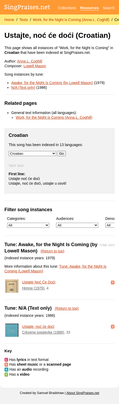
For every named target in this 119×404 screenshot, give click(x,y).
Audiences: (77, 222)
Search (109, 8)
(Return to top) (52, 251)
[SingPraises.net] (27, 8)
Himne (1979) (33, 288)
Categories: (28, 222)
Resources (89, 8)
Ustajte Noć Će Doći (38, 282)
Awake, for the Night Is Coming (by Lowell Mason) (52, 83)
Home (9, 20)
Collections (67, 8)
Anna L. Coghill (29, 61)
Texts (23, 20)
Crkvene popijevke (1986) (43, 332)
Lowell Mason (34, 66)
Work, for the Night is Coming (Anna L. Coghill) (71, 20)
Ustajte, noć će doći (38, 326)
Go (61, 154)
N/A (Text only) (23, 87)
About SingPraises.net (82, 393)
